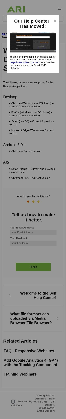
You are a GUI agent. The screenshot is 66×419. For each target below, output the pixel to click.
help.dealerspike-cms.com (25, 62)
